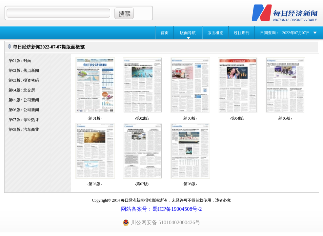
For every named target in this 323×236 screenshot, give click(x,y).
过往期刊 (242, 32)
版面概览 (215, 32)
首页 (165, 32)
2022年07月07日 (296, 32)
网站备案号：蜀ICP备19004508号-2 (161, 209)
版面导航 (188, 32)
